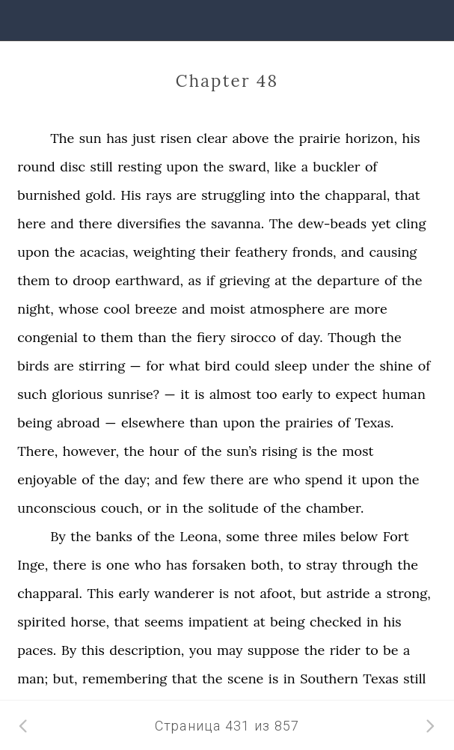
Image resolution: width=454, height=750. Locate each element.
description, (146, 650)
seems (163, 621)
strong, (409, 593)
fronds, (314, 251)
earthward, (149, 280)
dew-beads (332, 223)
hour (165, 451)
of (371, 166)
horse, (89, 621)
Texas (380, 678)
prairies (309, 422)
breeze (156, 308)
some (243, 536)
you (200, 650)
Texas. (374, 422)
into (282, 195)
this (93, 650)
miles (319, 536)
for (155, 365)
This (100, 593)
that (407, 195)
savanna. (237, 223)
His (130, 195)
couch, (122, 507)
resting (139, 166)
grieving (244, 280)
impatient (218, 621)
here (31, 223)
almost (230, 394)
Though (352, 337)
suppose (273, 650)
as (195, 280)
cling (411, 223)
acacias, (104, 251)
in (172, 507)
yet (381, 223)
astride (348, 593)
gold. (100, 195)
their (215, 251)
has (116, 138)
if (210, 280)
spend (324, 479)
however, (91, 451)
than (152, 337)
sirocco (253, 337)
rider (345, 650)
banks (114, 536)
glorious (77, 394)
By (57, 536)
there (95, 223)
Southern (329, 678)
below (359, 536)
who (287, 479)
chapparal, (357, 195)
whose (78, 308)
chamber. (334, 507)
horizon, (371, 138)
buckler (337, 166)
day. (310, 337)
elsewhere (153, 422)
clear (212, 138)
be (390, 650)
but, (65, 678)
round (36, 166)
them (33, 280)
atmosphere (287, 308)
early (297, 394)
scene (245, 678)
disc (72, 166)
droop (91, 280)
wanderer (184, 593)
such (31, 394)
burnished (49, 195)
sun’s (242, 451)
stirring (102, 365)
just (144, 138)
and (62, 223)
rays (159, 195)
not (244, 593)
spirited (41, 621)
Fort (396, 536)
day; (137, 479)
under (330, 365)
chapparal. (49, 593)
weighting (164, 251)
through (367, 564)
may (230, 650)
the (284, 138)
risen (175, 138)
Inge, (32, 564)
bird (217, 365)
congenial (47, 337)
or (154, 507)
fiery (211, 337)
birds (33, 365)
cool (117, 308)
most (358, 451)
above (250, 138)
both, (267, 564)
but (311, 593)
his (411, 138)
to (61, 280)
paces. (36, 650)
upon (182, 166)
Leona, (200, 536)
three (281, 536)
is (199, 394)
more (371, 308)
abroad (78, 422)
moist (227, 308)
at (280, 280)
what (184, 365)
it (184, 394)
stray (321, 564)
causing (393, 251)
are (187, 195)
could (252, 365)
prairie (319, 138)
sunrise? (133, 394)
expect (356, 394)
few (193, 479)
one (117, 564)
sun (90, 138)
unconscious (56, 507)
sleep (290, 365)
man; (32, 678)
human (404, 394)
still (102, 166)
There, (37, 451)
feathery (261, 251)
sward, (249, 166)
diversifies (149, 223)
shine (396, 365)
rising (279, 451)
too (266, 394)
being (34, 422)
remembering (124, 678)
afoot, (278, 593)
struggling (233, 195)
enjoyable (47, 479)
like (285, 166)
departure (348, 280)
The (62, 138)
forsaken (219, 564)
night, (35, 308)
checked (336, 621)
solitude (233, 507)
